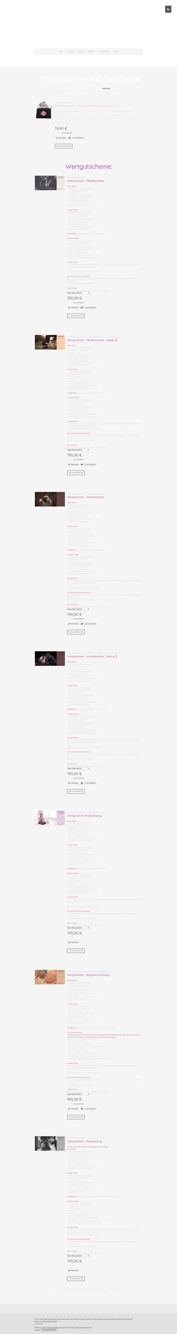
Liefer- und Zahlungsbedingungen (45, 1321)
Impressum (38, 1327)
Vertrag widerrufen (49, 1330)
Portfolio (80, 51)
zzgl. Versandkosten (66, 132)
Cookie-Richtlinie (85, 1327)
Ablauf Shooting (104, 51)
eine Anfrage (106, 88)
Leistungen (91, 51)
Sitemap (37, 1330)
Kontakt (115, 51)
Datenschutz (74, 1327)
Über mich (70, 51)
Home (61, 51)
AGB (44, 1327)
